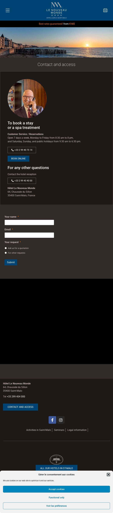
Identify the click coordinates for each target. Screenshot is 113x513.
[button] (108, 474)
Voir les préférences (56, 506)
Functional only (56, 497)
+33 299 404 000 (16, 396)
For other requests (16, 253)
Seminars (59, 430)
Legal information (77, 430)
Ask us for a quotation (18, 248)
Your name (12, 216)
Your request (13, 242)
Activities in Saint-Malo (38, 430)
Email (9, 229)
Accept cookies (57, 489)
